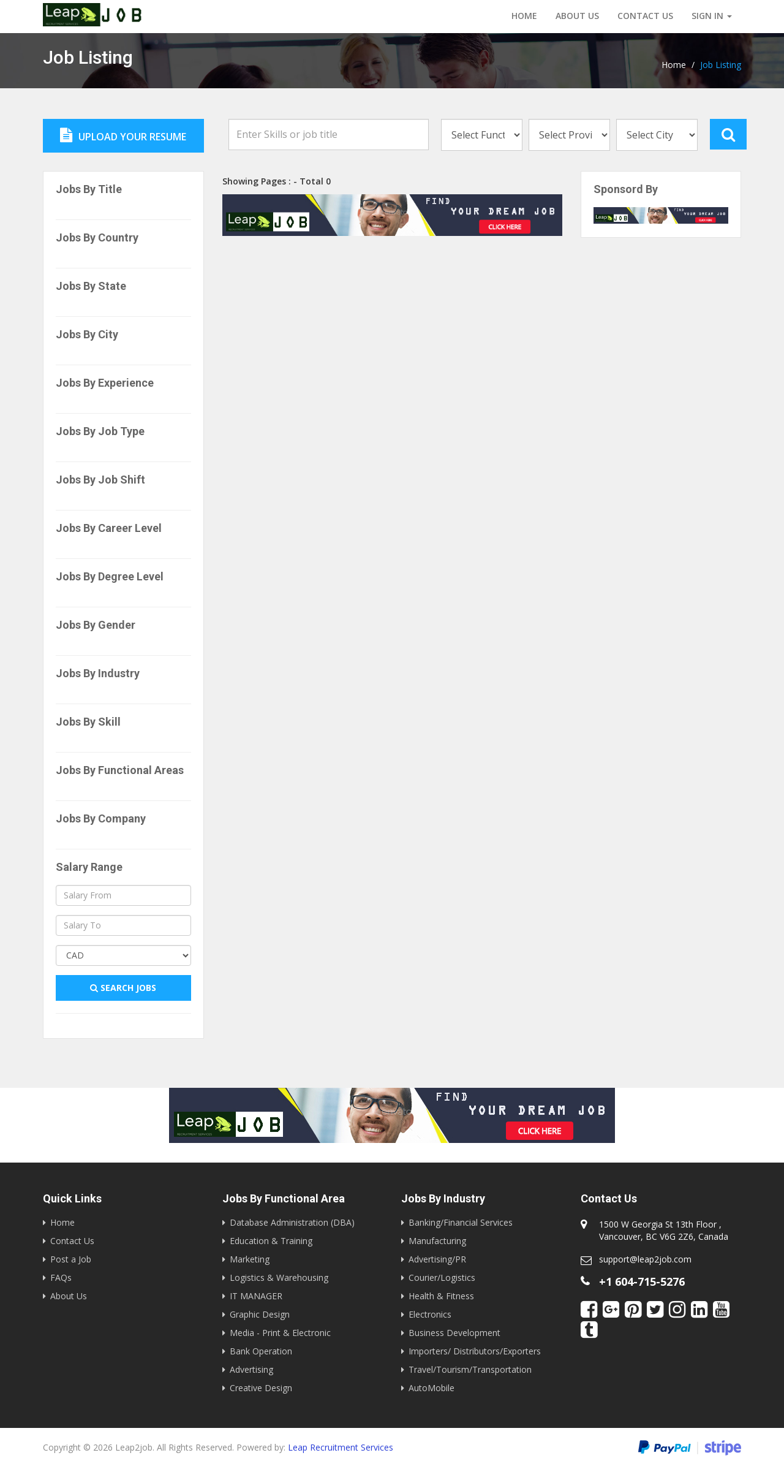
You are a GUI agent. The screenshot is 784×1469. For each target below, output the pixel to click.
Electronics (430, 1314)
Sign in (712, 15)
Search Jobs (123, 987)
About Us (577, 15)
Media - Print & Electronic (280, 1332)
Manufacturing (437, 1241)
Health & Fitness (441, 1296)
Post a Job (70, 1259)
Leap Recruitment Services (340, 1447)
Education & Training (271, 1241)
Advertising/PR (437, 1259)
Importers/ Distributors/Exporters (475, 1351)
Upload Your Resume (123, 135)
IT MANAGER (256, 1296)
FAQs (61, 1277)
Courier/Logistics (442, 1277)
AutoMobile (431, 1388)
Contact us (645, 15)
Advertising (251, 1369)
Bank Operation (261, 1351)
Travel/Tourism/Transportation (470, 1369)
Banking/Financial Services (461, 1222)
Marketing (250, 1259)
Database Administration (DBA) (292, 1222)
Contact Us (72, 1241)
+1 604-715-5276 (642, 1281)
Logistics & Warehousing (279, 1277)
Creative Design (261, 1388)
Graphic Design (260, 1314)
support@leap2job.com (645, 1259)
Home (524, 15)
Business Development (454, 1332)
